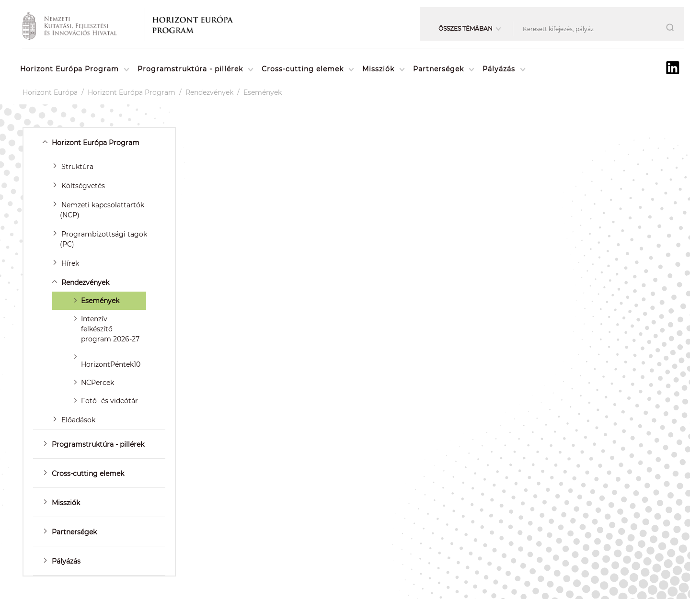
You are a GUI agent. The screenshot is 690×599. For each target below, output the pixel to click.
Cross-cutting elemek (303, 69)
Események (262, 92)
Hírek (70, 263)
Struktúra (77, 166)
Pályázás (499, 69)
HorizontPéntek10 (110, 364)
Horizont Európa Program (69, 69)
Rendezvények (209, 92)
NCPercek (97, 382)
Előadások (78, 420)
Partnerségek (438, 69)
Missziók (378, 69)
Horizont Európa (50, 92)
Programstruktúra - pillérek (190, 69)
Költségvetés (83, 185)
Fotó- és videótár (109, 400)
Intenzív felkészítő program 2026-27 (110, 329)
